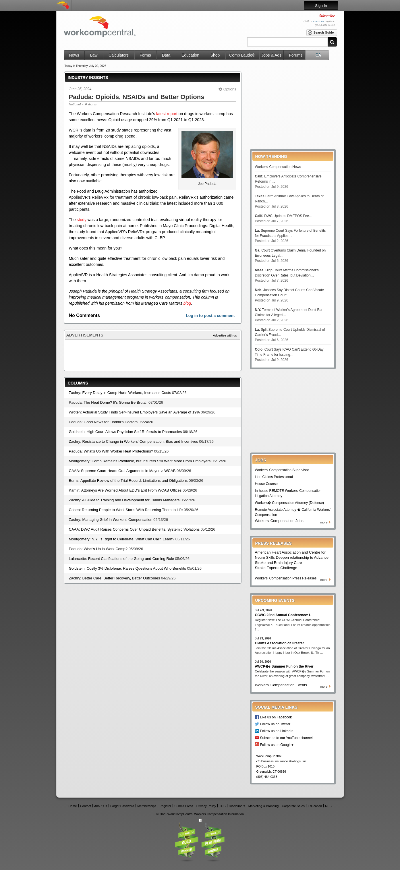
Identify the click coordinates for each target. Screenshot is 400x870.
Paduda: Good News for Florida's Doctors (103, 422)
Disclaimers (237, 805)
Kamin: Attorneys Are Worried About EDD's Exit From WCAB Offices (125, 490)
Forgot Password (122, 805)
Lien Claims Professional (274, 477)
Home (72, 805)
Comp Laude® (242, 55)
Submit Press (183, 805)
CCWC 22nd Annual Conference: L (283, 615)
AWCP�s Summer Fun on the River (284, 666)
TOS (222, 805)
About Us (100, 805)
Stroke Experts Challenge (276, 568)
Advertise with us (225, 335)
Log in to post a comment (210, 315)
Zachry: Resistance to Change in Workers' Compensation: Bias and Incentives (133, 441)
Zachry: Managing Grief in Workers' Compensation (110, 519)
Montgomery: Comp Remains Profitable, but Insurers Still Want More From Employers (140, 461)
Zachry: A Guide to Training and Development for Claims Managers (124, 500)
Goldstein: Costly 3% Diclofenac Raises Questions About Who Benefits (127, 568)
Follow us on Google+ (276, 745)
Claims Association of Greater (279, 643)
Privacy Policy (206, 805)
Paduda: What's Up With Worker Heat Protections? (111, 451)
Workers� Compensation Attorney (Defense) (289, 503)
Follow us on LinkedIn (276, 731)
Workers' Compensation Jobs (279, 521)
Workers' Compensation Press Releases (286, 578)
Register (165, 805)
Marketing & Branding (263, 805)
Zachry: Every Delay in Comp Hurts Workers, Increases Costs (120, 392)
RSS (328, 805)
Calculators (119, 55)
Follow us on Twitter (275, 724)
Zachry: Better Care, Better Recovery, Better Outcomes (114, 578)
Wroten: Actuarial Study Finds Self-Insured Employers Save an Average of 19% (134, 412)
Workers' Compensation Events (281, 685)
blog (187, 303)
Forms (145, 55)
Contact (85, 805)
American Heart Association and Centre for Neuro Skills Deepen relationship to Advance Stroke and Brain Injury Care (292, 557)
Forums (295, 55)
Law (94, 55)
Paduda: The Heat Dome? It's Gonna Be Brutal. (108, 402)
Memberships (146, 805)
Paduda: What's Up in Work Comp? (98, 549)
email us (318, 21)
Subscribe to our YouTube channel (286, 738)
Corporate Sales (293, 805)
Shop (215, 55)
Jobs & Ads (271, 55)
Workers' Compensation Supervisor (282, 470)
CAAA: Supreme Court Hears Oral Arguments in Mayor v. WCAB (122, 471)
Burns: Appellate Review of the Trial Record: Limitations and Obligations (128, 480)
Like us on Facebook (276, 717)
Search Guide (320, 33)
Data (166, 55)
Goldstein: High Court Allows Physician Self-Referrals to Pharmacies (125, 432)
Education (190, 55)
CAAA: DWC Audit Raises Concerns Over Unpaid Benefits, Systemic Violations (134, 529)
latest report (166, 113)
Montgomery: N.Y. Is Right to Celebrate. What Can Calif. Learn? (122, 539)
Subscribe (327, 16)
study (81, 219)
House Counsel (267, 484)
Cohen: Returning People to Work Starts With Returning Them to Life (126, 510)
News (74, 55)
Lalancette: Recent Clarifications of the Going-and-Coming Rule (121, 558)
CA (318, 55)
